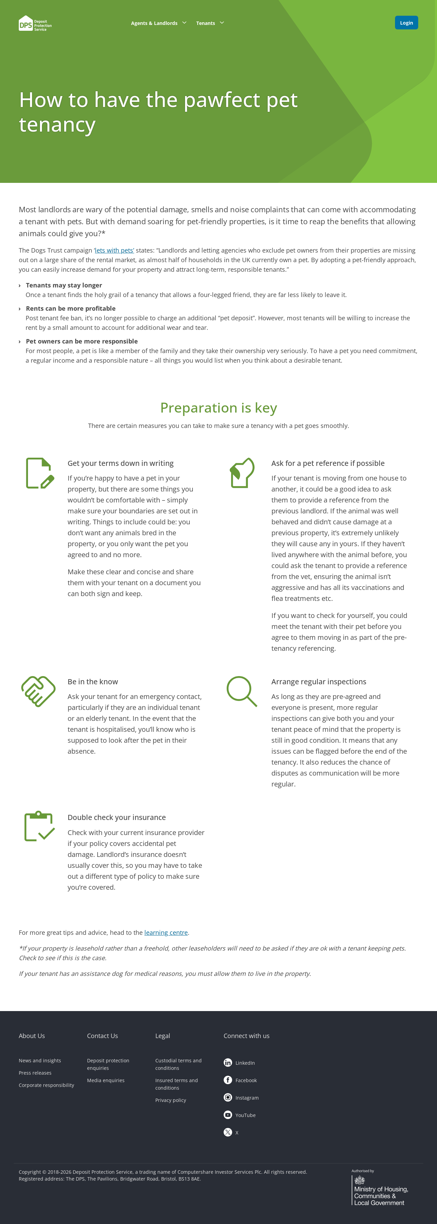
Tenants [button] (212, 22)
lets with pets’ (114, 250)
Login (406, 22)
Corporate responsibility (46, 1085)
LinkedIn (239, 1061)
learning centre (166, 932)
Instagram (241, 1096)
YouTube (240, 1113)
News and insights (40, 1060)
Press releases (35, 1073)
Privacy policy (170, 1100)
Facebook (240, 1079)
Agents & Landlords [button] (161, 22)
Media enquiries (106, 1080)
